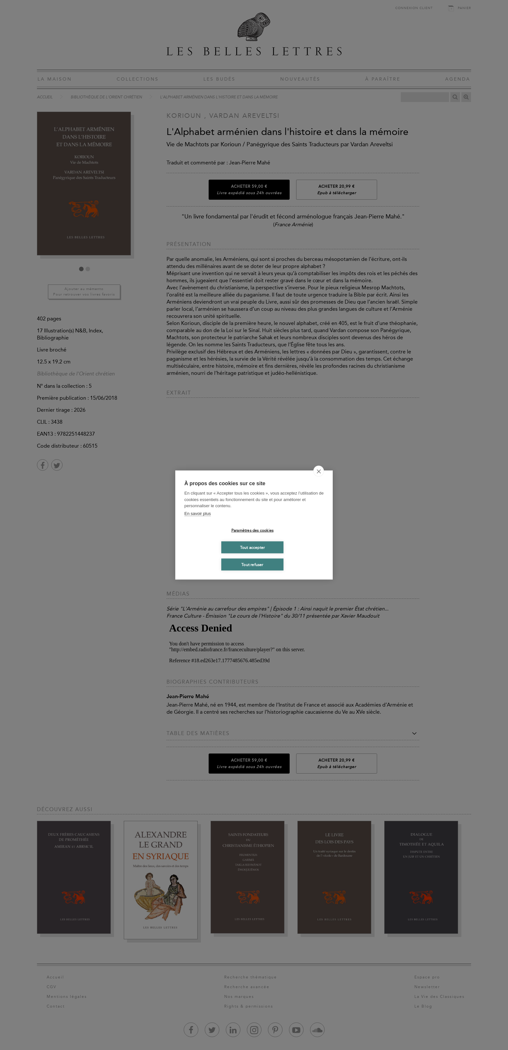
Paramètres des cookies (252, 530)
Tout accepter (252, 547)
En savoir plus (197, 513)
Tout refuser (252, 564)
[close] (318, 471)
